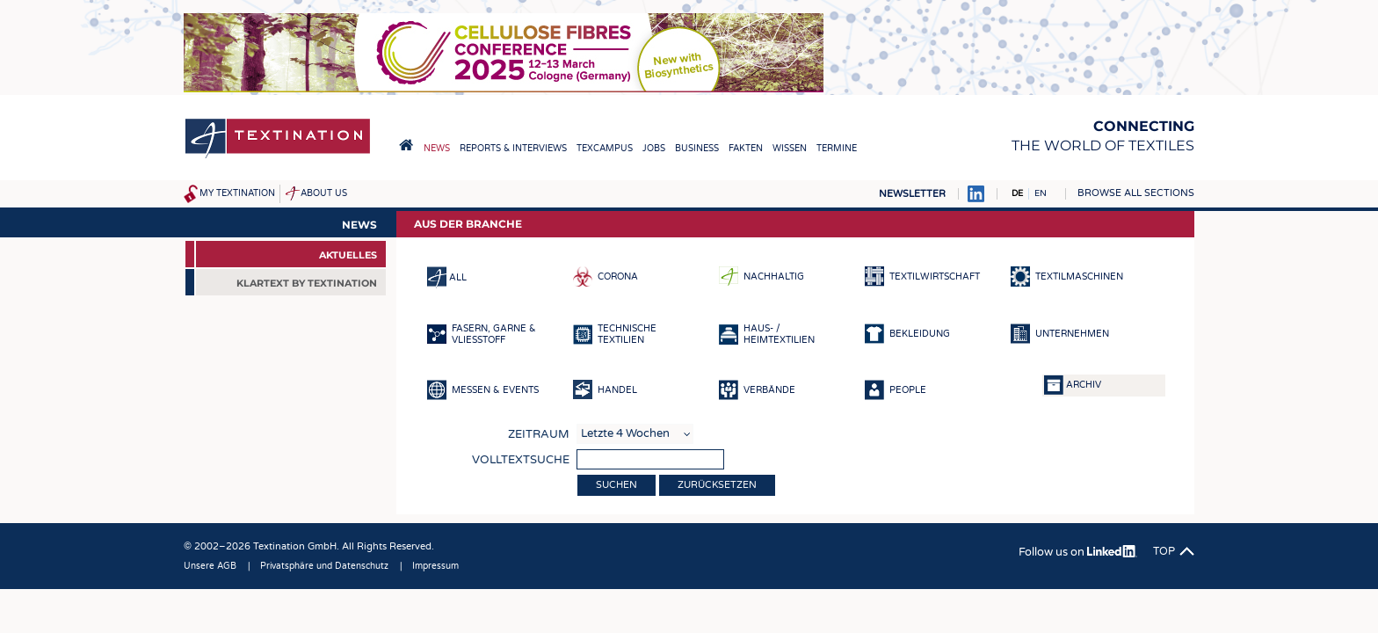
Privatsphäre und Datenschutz (324, 566)
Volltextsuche (520, 460)
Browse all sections (1135, 193)
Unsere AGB (210, 566)
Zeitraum (538, 434)
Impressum (435, 566)
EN (1040, 193)
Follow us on (1078, 552)
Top (1164, 551)
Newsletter (912, 194)
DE (1017, 193)
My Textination (237, 193)
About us (324, 193)
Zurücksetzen (717, 485)
